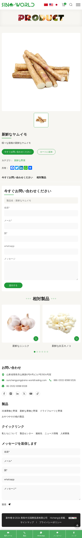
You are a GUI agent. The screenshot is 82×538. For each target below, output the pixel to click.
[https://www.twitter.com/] (31, 393)
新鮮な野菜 (19, 160)
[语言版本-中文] (46, 4)
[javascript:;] (37, 393)
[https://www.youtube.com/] (24, 393)
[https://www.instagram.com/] (4, 393)
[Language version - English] (51, 4)
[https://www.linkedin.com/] (10, 393)
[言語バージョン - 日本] (56, 4)
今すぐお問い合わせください (17, 177)
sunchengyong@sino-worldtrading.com (26, 380)
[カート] (64, 4)
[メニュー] (78, 5)
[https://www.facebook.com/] (17, 393)
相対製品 (41, 177)
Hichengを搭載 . (58, 517)
